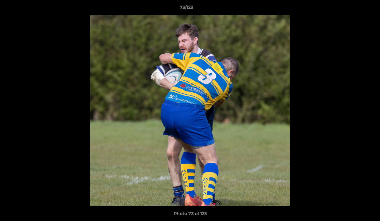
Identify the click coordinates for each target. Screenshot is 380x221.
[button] (354, 9)
